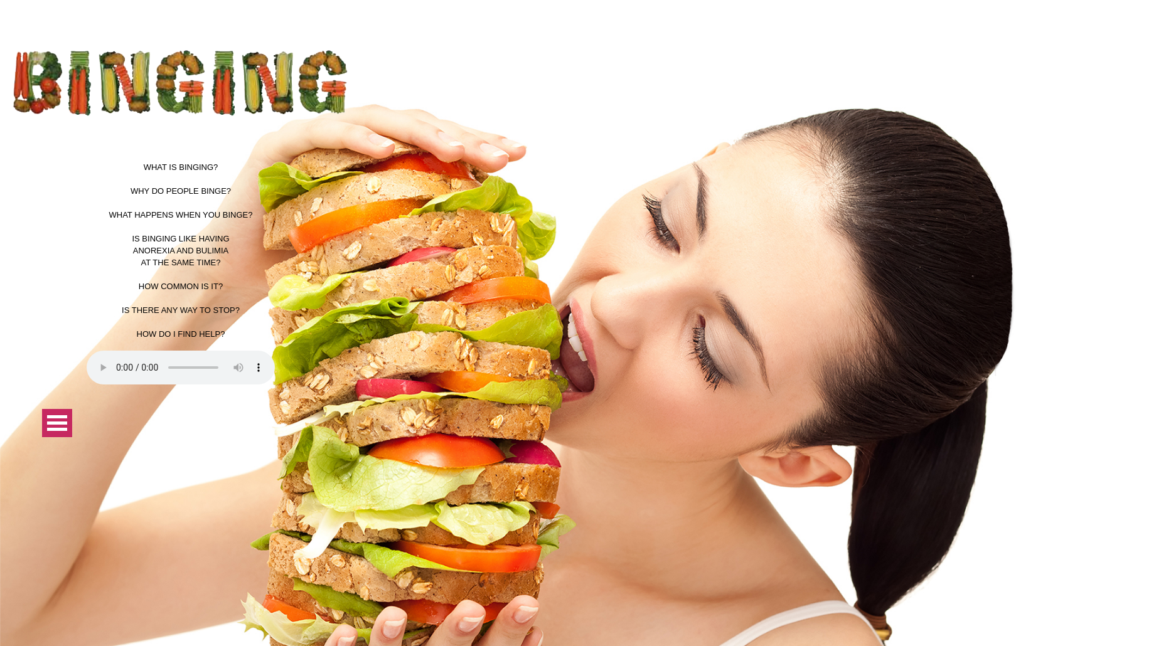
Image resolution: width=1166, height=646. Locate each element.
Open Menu (57, 423)
